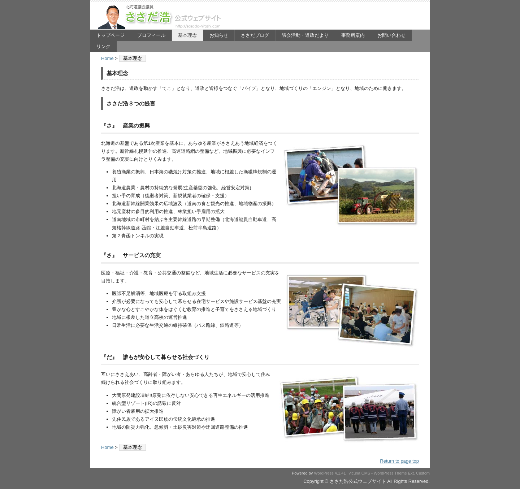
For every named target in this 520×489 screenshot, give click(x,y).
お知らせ (218, 35)
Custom (423, 473)
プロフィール (151, 35)
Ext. (411, 473)
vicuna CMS (359, 473)
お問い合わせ (391, 35)
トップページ (110, 35)
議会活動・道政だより (305, 35)
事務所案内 (353, 35)
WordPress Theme (390, 473)
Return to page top (399, 461)
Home (107, 58)
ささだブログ (255, 35)
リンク (103, 46)
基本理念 (187, 35)
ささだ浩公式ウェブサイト (161, 16)
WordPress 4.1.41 (330, 473)
